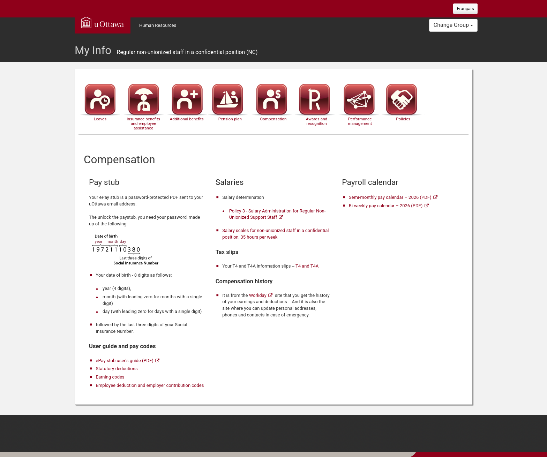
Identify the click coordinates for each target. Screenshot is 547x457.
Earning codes (110, 377)
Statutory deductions (117, 368)
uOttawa (102, 22)
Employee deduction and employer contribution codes (150, 385)
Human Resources (157, 25)
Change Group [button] (453, 25)
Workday (258, 295)
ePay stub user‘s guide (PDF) (124, 360)
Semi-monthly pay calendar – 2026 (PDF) (390, 197)
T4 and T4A (307, 266)
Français (465, 8)
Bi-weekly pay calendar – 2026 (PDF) (385, 205)
